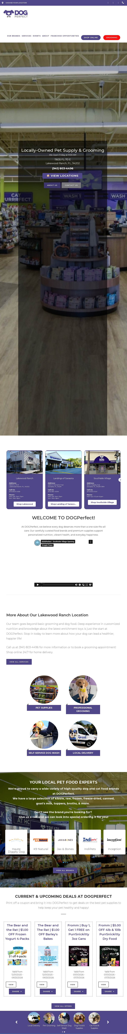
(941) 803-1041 (92, 491)
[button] (120, 480)
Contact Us (71, 185)
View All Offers (63, 1006)
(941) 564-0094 (53, 491)
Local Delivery (49, 1025)
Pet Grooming (64, 1025)
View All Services (19, 662)
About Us (52, 185)
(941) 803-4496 (62, 168)
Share (17, 991)
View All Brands (65, 870)
